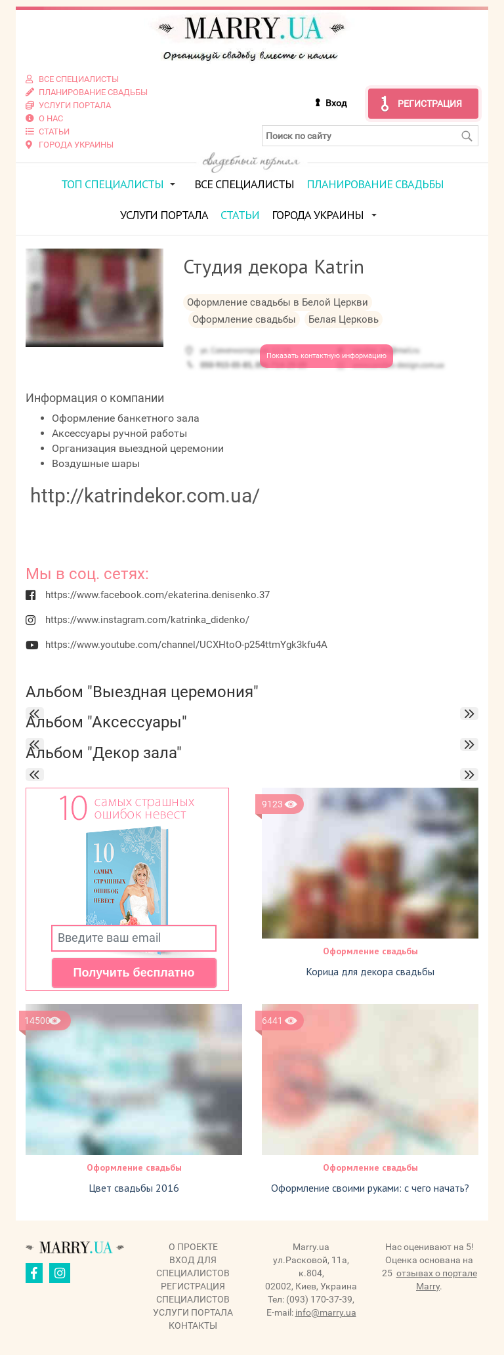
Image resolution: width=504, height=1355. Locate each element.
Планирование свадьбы (375, 184)
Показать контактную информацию (326, 356)
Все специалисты (244, 184)
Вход (336, 103)
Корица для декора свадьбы (370, 971)
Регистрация (430, 103)
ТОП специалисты (112, 184)
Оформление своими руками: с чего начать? (370, 1187)
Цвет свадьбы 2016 (134, 1187)
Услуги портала (164, 214)
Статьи (239, 214)
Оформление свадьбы (370, 951)
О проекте (193, 1247)
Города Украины (318, 214)
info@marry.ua (325, 1312)
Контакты (193, 1325)
